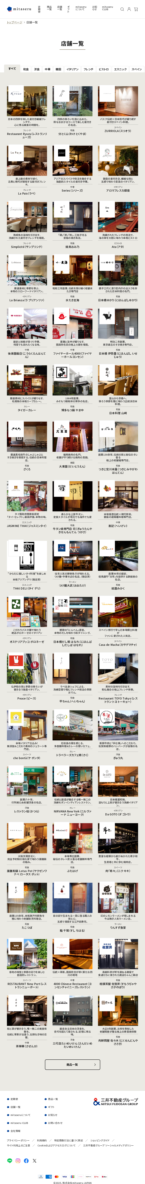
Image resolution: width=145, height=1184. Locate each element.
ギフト (68, 9)
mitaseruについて (81, 8)
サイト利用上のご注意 (18, 1145)
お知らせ (94, 8)
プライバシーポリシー (18, 1140)
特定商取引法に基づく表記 (68, 1140)
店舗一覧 (59, 8)
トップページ (14, 22)
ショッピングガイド (100, 1140)
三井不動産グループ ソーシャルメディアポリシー (108, 1145)
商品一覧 (49, 8)
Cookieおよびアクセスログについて (57, 1145)
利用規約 (42, 1140)
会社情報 (15, 1131)
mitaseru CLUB (107, 8)
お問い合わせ (55, 1123)
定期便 (39, 9)
